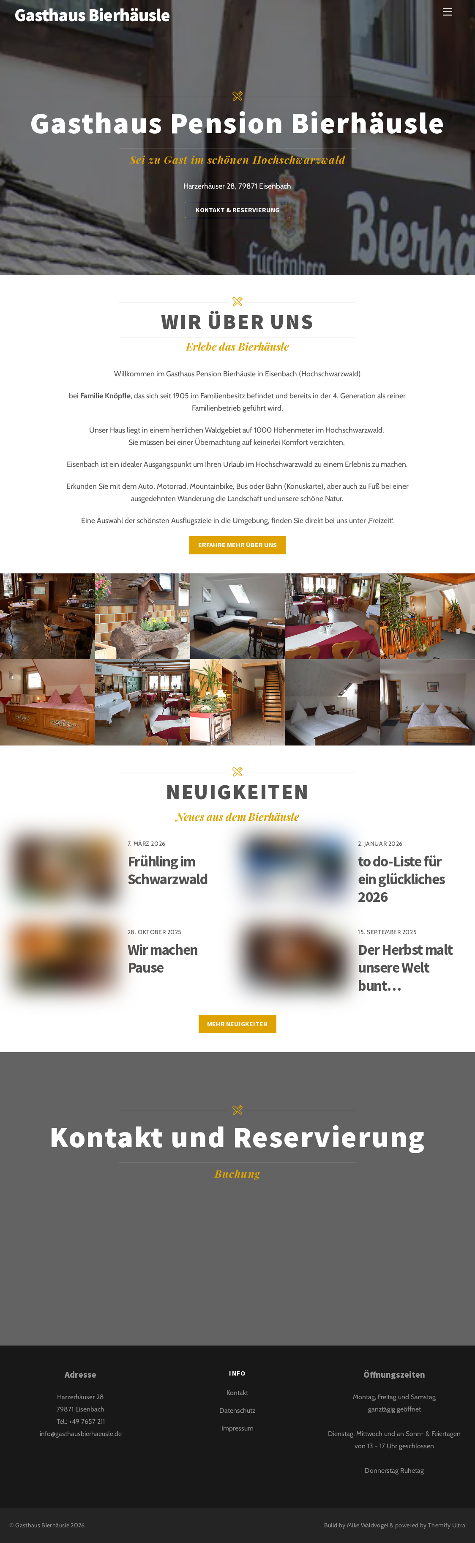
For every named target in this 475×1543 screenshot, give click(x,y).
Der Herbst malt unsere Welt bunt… (405, 967)
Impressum (237, 1428)
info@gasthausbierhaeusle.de (81, 1434)
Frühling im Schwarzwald (168, 870)
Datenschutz (237, 1410)
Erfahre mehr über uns (237, 544)
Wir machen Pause (163, 958)
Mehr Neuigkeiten (237, 1024)
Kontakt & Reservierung (237, 210)
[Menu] (447, 11)
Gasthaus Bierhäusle (42, 1525)
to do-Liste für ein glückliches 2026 (401, 879)
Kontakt (237, 1393)
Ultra (459, 1525)
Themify (439, 1525)
